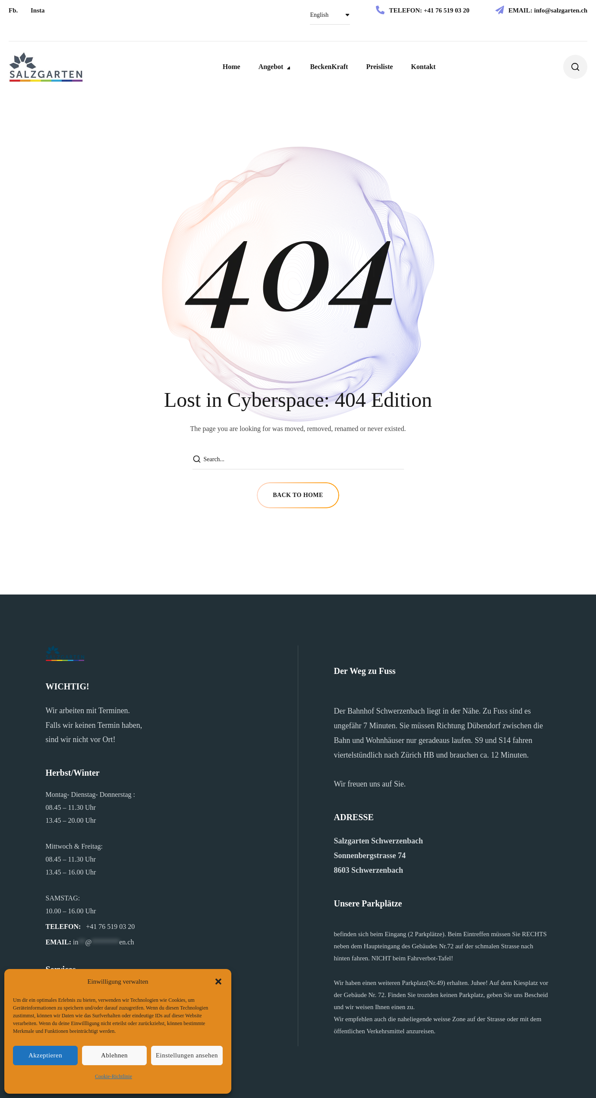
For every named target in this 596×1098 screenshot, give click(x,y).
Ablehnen (114, 1055)
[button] (218, 981)
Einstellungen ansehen (187, 1055)
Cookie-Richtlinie (113, 1076)
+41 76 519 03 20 (447, 10)
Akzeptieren (45, 1055)
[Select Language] (330, 15)
